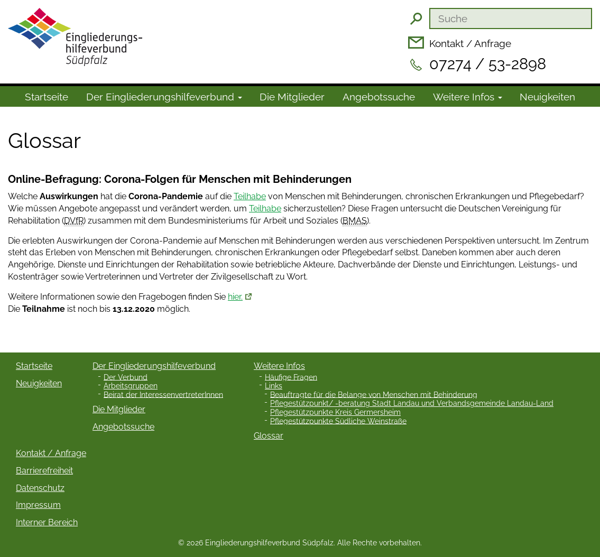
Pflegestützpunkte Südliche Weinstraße (338, 420)
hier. (235, 297)
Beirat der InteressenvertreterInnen (163, 394)
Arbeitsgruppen (131, 386)
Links (273, 386)
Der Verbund (125, 377)
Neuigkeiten (547, 97)
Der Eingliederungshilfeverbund (154, 366)
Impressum (38, 505)
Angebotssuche (379, 97)
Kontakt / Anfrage (470, 43)
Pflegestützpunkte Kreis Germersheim (335, 412)
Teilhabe (250, 196)
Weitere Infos (467, 97)
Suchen (416, 18)
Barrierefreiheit (44, 471)
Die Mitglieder (292, 97)
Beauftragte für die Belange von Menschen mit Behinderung (373, 394)
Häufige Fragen (291, 377)
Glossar (268, 436)
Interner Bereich (47, 522)
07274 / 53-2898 (487, 64)
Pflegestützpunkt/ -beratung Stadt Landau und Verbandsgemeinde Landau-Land (411, 403)
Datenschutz (40, 488)
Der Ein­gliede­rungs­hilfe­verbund (164, 97)
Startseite (46, 97)
